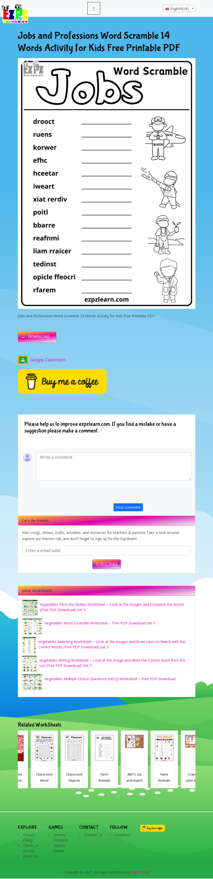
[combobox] (179, 8)
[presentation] (152, 493)
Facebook (123, 834)
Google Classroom (41, 360)
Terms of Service (30, 848)
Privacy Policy (29, 837)
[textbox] (179, 8)
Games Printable (61, 837)
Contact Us (93, 834)
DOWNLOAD (39, 337)
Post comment (128, 507)
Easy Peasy (140, 872)
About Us (30, 856)
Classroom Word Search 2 (61, 780)
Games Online (59, 848)
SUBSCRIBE (107, 564)
